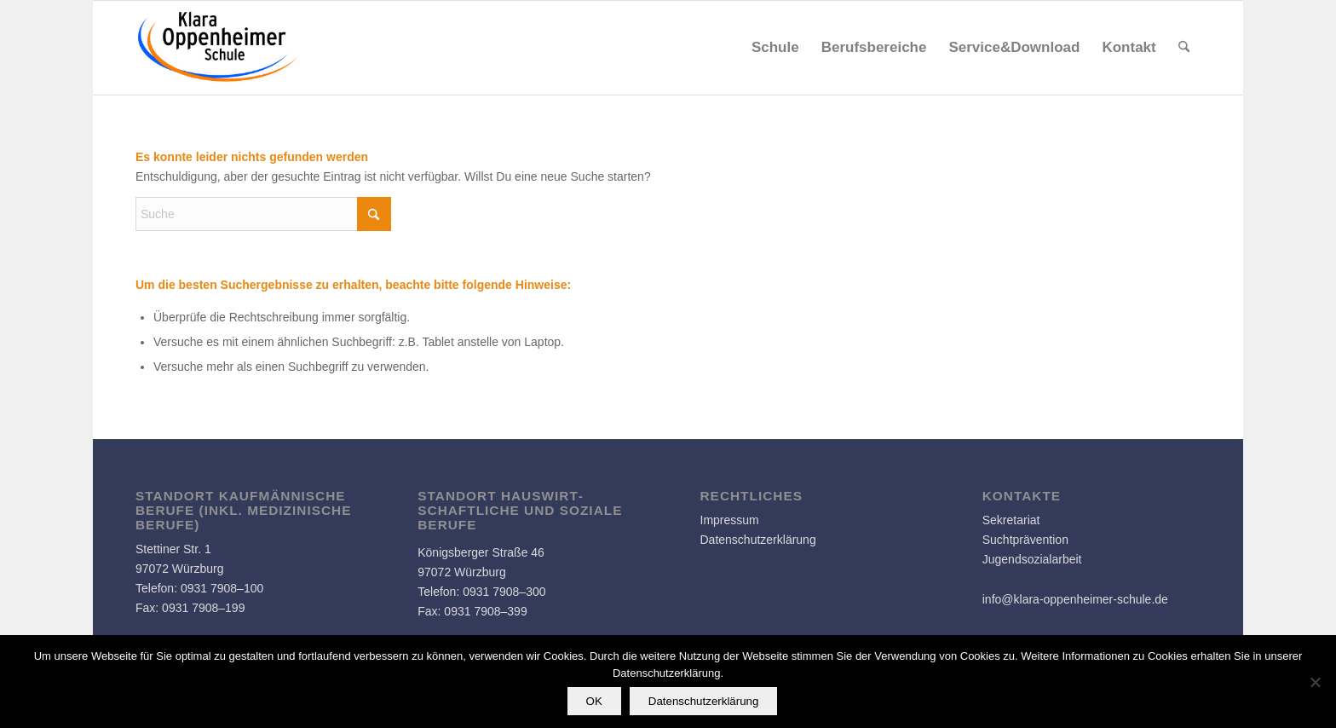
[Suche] (1184, 48)
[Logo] (218, 48)
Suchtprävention (1025, 539)
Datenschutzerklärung (758, 539)
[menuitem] (775, 48)
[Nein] (1314, 681)
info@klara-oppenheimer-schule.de (1075, 599)
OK (594, 701)
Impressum (729, 520)
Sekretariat (1011, 520)
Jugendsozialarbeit (1032, 559)
